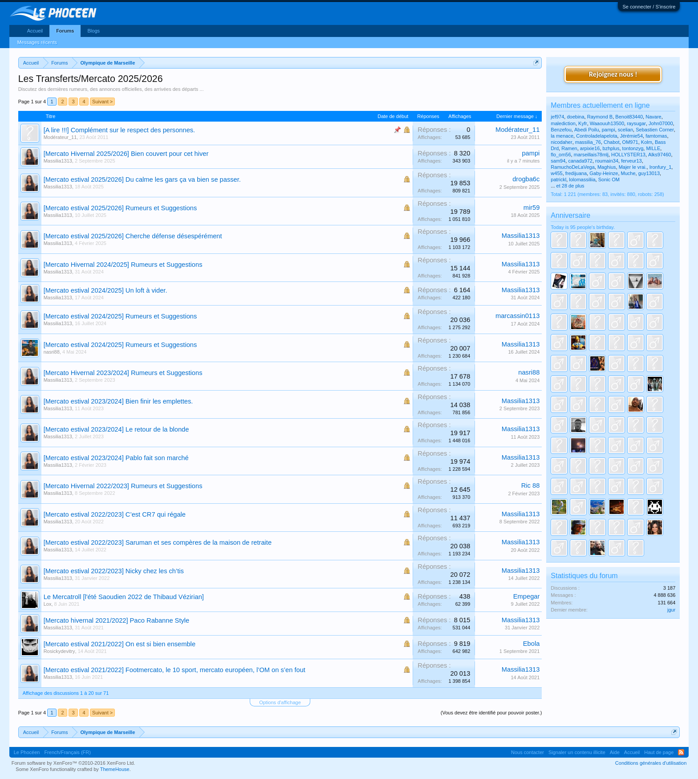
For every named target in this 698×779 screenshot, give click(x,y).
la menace (562, 136)
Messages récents (37, 42)
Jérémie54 (631, 136)
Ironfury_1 (660, 167)
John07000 (661, 123)
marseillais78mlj (591, 154)
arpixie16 (590, 148)
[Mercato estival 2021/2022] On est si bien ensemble (119, 644)
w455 (556, 173)
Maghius (606, 167)
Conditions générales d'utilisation (650, 763)
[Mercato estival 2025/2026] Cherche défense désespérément (133, 236)
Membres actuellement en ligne (600, 105)
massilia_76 (588, 142)
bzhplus (611, 148)
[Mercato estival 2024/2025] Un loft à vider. (105, 290)
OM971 (630, 142)
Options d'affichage (280, 702)
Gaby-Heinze (603, 173)
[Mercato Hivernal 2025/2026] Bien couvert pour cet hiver (126, 153)
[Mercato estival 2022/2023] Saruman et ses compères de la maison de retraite (158, 542)
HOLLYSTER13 (628, 154)
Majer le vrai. (633, 167)
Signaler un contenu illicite (576, 752)
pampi (531, 153)
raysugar (636, 123)
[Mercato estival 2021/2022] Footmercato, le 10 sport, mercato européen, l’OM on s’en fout (174, 669)
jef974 (557, 116)
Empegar (526, 596)
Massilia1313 (58, 160)
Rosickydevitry (59, 651)
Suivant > (102, 101)
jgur (671, 609)
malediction (563, 123)
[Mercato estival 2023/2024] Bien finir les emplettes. (118, 401)
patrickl (558, 179)
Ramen (569, 148)
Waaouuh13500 (607, 123)
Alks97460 (659, 154)
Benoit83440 (629, 116)
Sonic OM (609, 179)
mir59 (532, 207)
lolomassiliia (582, 179)
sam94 (558, 160)
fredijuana (576, 173)
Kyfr (582, 123)
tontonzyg (633, 148)
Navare (653, 116)
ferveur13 (631, 160)
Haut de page (659, 752)
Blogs (93, 30)
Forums (65, 30)
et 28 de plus (570, 185)
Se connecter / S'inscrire (648, 6)
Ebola (531, 643)
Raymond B (600, 116)
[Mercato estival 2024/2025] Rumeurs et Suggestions (120, 316)
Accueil (35, 30)
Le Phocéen (27, 752)
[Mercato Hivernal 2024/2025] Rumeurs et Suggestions (123, 264)
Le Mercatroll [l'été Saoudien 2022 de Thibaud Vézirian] (124, 596)
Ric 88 (530, 485)
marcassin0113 (517, 315)
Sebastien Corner (655, 129)
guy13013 (649, 173)
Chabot (611, 142)
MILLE (653, 148)
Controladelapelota (596, 136)
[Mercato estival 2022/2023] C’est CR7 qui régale (115, 514)
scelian (625, 129)
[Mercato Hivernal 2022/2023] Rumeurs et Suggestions (123, 485)
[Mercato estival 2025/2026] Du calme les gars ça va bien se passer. (142, 179)
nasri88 (52, 352)
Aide (615, 752)
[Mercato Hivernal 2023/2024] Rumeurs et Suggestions (123, 372)
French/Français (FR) (67, 752)
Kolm (646, 142)
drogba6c (526, 179)
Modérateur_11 (60, 137)
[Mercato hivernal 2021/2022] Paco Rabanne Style (117, 620)
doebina (575, 116)
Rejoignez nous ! (613, 74)
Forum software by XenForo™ (73, 763)
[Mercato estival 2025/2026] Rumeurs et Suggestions (120, 208)
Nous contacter (527, 752)
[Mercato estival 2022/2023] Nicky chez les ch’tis (114, 571)
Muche (628, 173)
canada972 (580, 160)
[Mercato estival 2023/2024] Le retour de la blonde (116, 429)
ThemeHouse (115, 769)
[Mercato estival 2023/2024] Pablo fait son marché (116, 457)
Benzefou (561, 129)
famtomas (656, 136)
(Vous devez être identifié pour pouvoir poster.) (491, 712)
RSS (681, 752)
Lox (48, 604)
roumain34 (606, 160)
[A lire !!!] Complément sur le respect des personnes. (119, 130)
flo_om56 (561, 154)
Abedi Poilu (586, 129)
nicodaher (561, 142)
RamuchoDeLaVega (572, 167)
